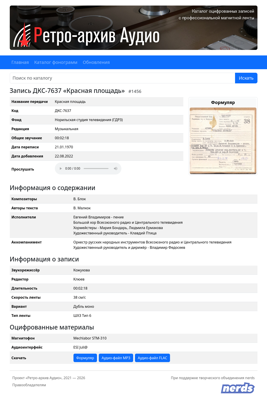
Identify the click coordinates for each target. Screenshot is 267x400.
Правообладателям (29, 384)
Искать (246, 78)
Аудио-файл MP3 (116, 357)
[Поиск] (122, 78)
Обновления (96, 62)
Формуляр (85, 357)
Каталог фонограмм (55, 62)
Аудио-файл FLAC (152, 357)
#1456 (134, 91)
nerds (250, 377)
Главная (20, 62)
